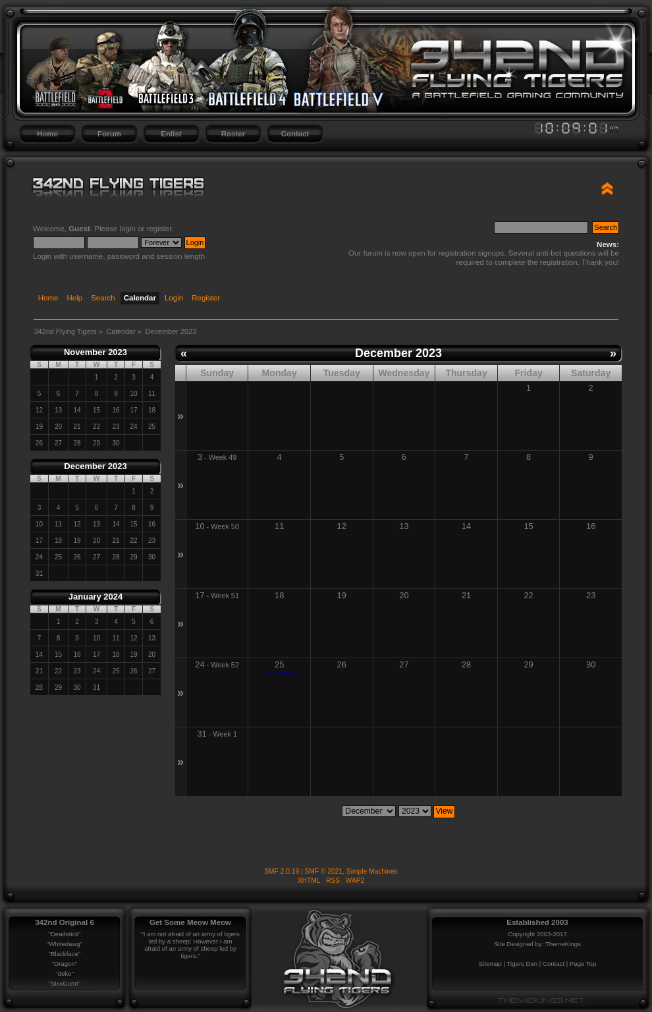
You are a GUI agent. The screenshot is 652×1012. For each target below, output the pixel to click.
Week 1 (225, 734)
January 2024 (95, 597)
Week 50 (225, 526)
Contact (295, 134)
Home (47, 134)
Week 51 (225, 596)
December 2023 (95, 466)
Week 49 (223, 457)
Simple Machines (372, 871)
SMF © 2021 (324, 871)
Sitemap (490, 963)
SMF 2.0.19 (281, 871)
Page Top (583, 963)
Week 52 (225, 665)
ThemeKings (563, 943)
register (159, 229)
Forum (109, 134)
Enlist (171, 134)
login (128, 229)
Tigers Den (522, 963)
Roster (233, 134)
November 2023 (95, 352)
